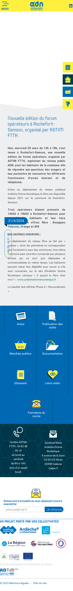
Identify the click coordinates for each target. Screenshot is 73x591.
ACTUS (8, 243)
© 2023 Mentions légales (14, 583)
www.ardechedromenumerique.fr (36, 279)
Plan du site (40, 583)
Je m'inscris (54, 509)
